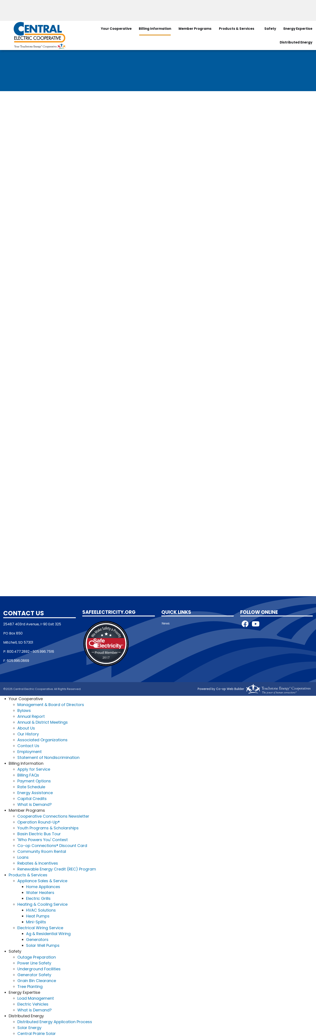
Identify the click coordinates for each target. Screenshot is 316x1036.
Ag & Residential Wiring (48, 933)
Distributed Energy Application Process (54, 1021)
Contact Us (28, 745)
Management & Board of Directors (50, 704)
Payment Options (34, 780)
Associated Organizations (42, 739)
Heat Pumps (38, 915)
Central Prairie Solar (36, 1033)
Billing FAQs (28, 774)
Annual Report (31, 716)
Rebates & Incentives (37, 862)
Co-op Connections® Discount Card (52, 845)
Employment (29, 751)
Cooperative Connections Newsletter (53, 815)
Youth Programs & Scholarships (48, 827)
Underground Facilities (39, 968)
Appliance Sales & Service (42, 880)
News (165, 623)
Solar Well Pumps (43, 945)
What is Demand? (34, 804)
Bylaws (24, 710)
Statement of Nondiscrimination (48, 757)
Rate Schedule (31, 786)
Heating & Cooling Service (42, 904)
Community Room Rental (41, 851)
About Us (26, 727)
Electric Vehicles (32, 1003)
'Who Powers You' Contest (42, 839)
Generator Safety (34, 974)
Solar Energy (29, 1027)
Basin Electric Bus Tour (39, 833)
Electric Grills (38, 898)
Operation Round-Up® (38, 821)
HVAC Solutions (41, 909)
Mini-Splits (36, 921)
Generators (37, 939)
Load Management (35, 998)
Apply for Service (33, 769)
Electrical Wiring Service (40, 927)
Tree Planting (30, 986)
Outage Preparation (36, 956)
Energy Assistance (35, 792)
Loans (23, 857)
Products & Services (235, 28)
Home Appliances (43, 886)
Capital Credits (32, 798)
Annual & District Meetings (42, 722)
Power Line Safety (34, 962)
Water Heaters (40, 892)
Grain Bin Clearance (36, 980)
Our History (28, 733)
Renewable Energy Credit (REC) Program (56, 868)
